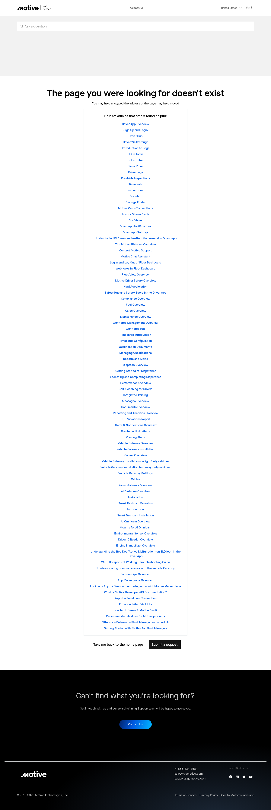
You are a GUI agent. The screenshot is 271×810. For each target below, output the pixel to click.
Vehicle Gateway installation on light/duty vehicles (135, 461)
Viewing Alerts (135, 437)
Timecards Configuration (135, 341)
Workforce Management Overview (135, 323)
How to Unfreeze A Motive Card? (135, 610)
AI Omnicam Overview (135, 521)
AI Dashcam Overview (135, 491)
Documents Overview (135, 407)
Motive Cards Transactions (135, 208)
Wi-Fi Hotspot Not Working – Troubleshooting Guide (135, 562)
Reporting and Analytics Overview (135, 413)
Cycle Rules (135, 166)
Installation (135, 497)
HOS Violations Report (135, 419)
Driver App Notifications (135, 226)
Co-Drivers (135, 220)
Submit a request (165, 644)
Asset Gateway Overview (135, 485)
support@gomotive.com (190, 778)
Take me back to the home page (118, 644)
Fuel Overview (135, 305)
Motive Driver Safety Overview (135, 280)
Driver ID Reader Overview (135, 539)
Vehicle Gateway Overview (135, 443)
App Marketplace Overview (136, 580)
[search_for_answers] (135, 26)
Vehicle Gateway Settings (135, 473)
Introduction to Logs (135, 148)
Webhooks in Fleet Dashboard (135, 268)
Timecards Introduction (135, 335)
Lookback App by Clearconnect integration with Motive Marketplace (135, 586)
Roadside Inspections (135, 178)
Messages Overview (135, 401)
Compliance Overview (135, 299)
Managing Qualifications (135, 353)
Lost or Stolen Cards (135, 214)
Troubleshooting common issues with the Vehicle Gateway (135, 568)
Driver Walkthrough (135, 142)
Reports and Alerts (135, 359)
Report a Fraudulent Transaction (135, 598)
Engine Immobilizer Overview (135, 545)
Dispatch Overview (135, 365)
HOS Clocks (135, 154)
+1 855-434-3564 (185, 769)
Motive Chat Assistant (135, 256)
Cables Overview (135, 455)
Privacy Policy (208, 795)
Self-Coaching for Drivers (135, 389)
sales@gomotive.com (188, 774)
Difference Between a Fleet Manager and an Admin (135, 622)
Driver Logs (135, 172)
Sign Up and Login (135, 130)
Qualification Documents (135, 347)
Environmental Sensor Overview (135, 533)
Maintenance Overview (135, 317)
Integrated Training (135, 395)
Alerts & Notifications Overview (135, 425)
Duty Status (135, 160)
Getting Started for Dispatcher (135, 371)
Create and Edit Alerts (135, 431)
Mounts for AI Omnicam (135, 527)
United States (229, 8)
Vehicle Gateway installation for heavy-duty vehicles (135, 467)
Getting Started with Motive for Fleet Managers (135, 628)
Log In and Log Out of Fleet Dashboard (135, 262)
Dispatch (136, 196)
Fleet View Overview (135, 274)
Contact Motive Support (135, 250)
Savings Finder (135, 202)
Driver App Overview (135, 124)
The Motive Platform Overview (135, 244)
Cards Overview (135, 311)
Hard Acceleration (135, 287)
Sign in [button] (249, 7)
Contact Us (136, 8)
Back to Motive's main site (237, 795)
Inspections (135, 190)
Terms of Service (185, 795)
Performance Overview (135, 383)
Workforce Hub (135, 329)
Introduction (135, 509)
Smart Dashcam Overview (135, 503)
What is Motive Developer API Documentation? (135, 592)
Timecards (135, 184)
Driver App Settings (135, 232)
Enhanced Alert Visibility (135, 604)
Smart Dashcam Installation (135, 515)
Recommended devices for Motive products (135, 616)
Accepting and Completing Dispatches (135, 377)
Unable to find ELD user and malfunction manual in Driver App (136, 238)
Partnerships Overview (135, 574)
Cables (135, 479)
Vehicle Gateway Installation (136, 449)
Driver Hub (135, 136)
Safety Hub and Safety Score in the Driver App (135, 293)
